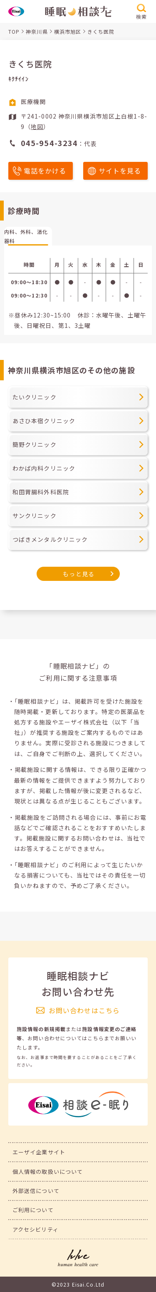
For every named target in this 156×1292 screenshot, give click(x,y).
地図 (37, 126)
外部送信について (35, 1191)
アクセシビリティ (35, 1229)
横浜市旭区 (68, 31)
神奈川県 (36, 31)
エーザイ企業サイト (38, 1152)
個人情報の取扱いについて (47, 1171)
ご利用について (33, 1210)
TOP (14, 31)
